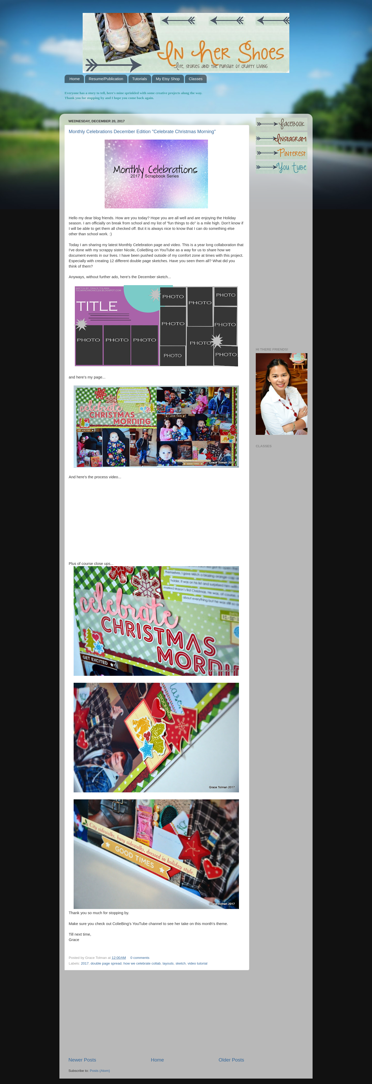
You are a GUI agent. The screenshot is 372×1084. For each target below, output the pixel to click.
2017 (85, 963)
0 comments (140, 958)
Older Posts (231, 1060)
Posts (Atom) (100, 1071)
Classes (196, 79)
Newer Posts (82, 1060)
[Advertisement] (156, 1013)
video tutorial (197, 963)
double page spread (106, 963)
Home (74, 79)
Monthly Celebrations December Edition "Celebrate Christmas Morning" (142, 131)
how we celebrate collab (142, 963)
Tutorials (139, 79)
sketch (181, 963)
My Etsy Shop (168, 79)
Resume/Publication (106, 79)
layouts (168, 963)
